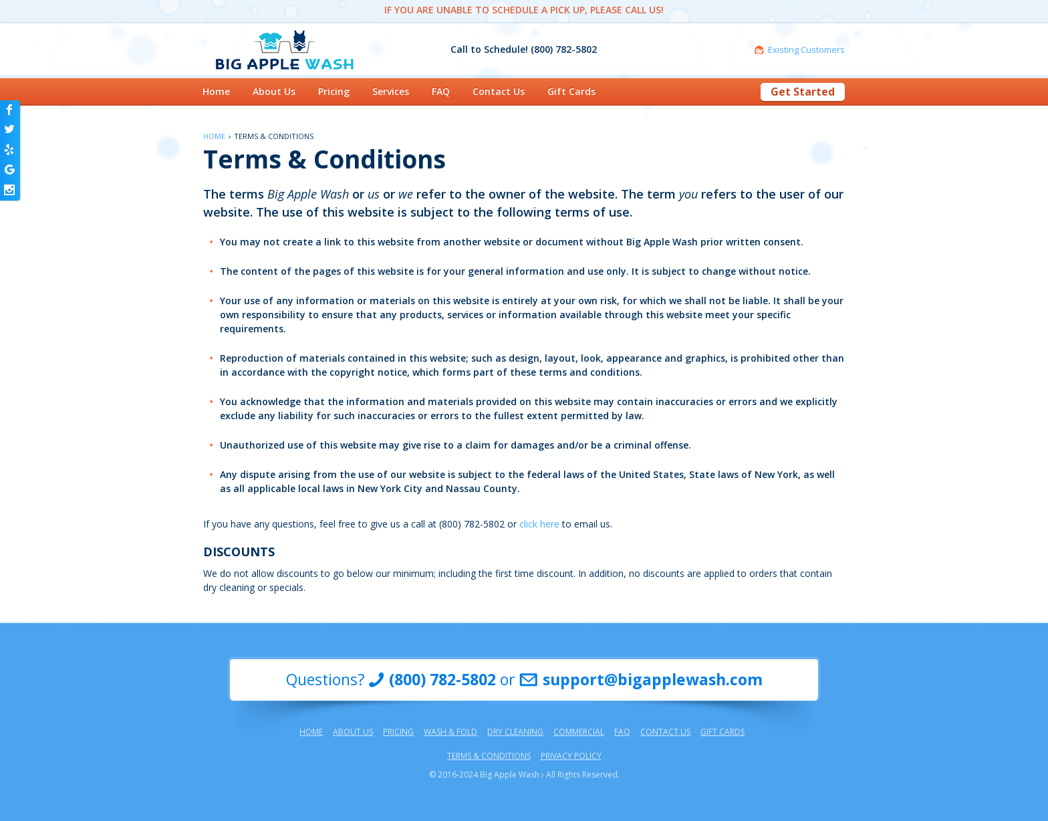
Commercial (578, 732)
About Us (274, 91)
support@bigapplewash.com (653, 679)
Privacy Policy (571, 756)
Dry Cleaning (515, 732)
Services (390, 91)
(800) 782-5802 (442, 679)
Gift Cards (571, 91)
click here (539, 523)
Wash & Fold (450, 732)
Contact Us (499, 91)
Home (216, 91)
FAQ (441, 91)
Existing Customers (806, 49)
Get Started (803, 91)
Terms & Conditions (489, 756)
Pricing (334, 91)
